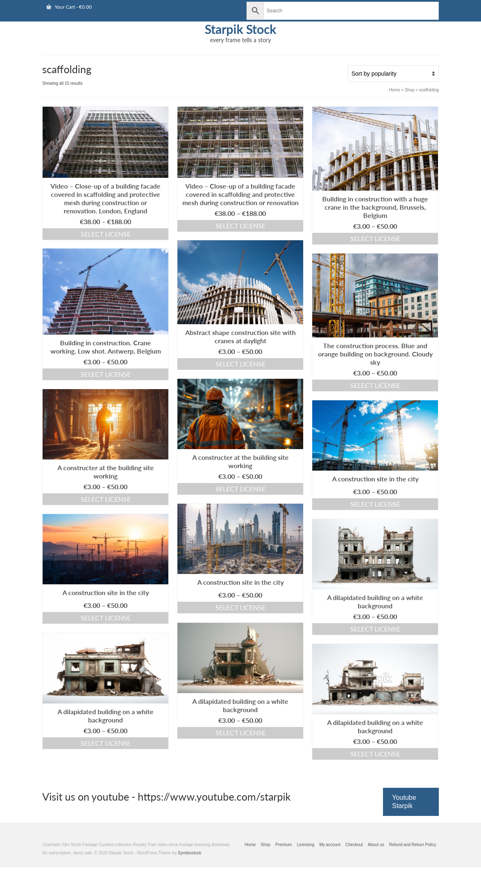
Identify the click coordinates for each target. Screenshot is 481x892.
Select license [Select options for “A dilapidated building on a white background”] (375, 629)
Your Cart (69, 7)
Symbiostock (189, 853)
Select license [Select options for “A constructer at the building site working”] (240, 489)
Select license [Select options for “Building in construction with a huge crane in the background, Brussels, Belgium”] (375, 238)
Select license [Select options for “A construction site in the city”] (375, 504)
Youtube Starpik (404, 801)
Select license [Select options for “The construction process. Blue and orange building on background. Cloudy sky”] (375, 385)
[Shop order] (393, 73)
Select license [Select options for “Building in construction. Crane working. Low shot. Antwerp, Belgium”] (106, 374)
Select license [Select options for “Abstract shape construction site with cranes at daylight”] (240, 364)
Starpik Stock (240, 29)
